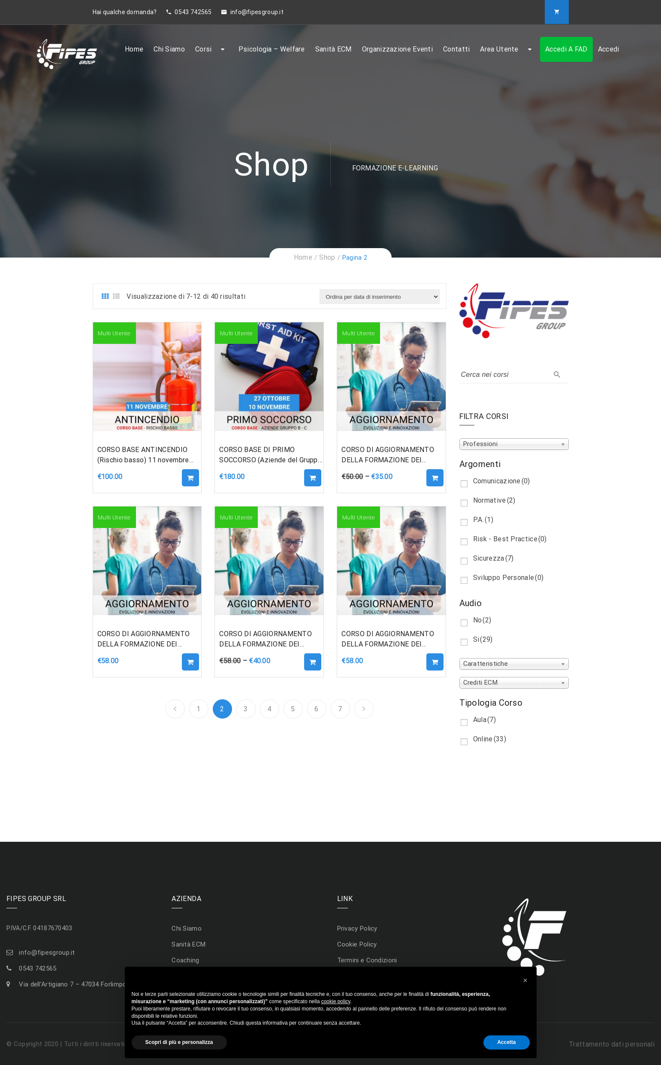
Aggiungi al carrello (190, 477)
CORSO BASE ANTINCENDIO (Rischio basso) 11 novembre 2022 (143, 455)
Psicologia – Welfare (271, 49)
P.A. (483, 520)
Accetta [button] (506, 1042)
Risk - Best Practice (510, 539)
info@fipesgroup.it (252, 12)
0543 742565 (189, 12)
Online (489, 739)
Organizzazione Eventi (397, 49)
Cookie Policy (357, 944)
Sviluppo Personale (508, 577)
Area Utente (499, 49)
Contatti (456, 49)
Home (134, 49)
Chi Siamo (169, 49)
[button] (525, 980)
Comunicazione (501, 481)
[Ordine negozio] (380, 296)
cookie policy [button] (335, 1001)
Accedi (608, 49)
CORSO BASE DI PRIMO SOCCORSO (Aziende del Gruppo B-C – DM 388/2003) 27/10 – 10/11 (270, 455)
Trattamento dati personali (612, 1044)
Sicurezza (493, 558)
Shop (327, 257)
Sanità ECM (333, 49)
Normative (494, 500)
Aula (484, 720)
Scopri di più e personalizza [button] (179, 1042)
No (482, 620)
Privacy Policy (357, 928)
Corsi (203, 49)
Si (483, 639)
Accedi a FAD (566, 49)
